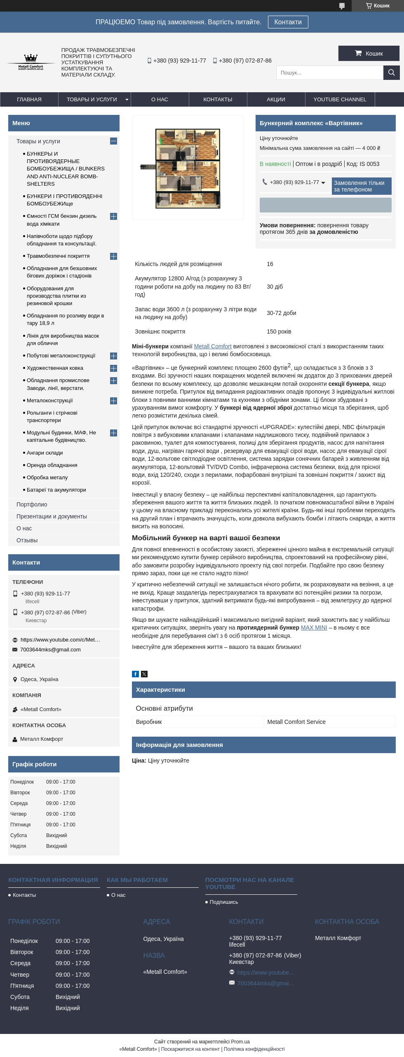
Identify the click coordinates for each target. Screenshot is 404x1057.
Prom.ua (240, 1042)
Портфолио (31, 504)
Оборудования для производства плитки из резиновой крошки (56, 295)
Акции (276, 99)
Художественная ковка (55, 368)
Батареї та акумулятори (56, 490)
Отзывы (27, 540)
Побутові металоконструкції (61, 355)
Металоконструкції (50, 400)
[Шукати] (391, 72)
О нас (159, 99)
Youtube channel (340, 99)
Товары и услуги (92, 99)
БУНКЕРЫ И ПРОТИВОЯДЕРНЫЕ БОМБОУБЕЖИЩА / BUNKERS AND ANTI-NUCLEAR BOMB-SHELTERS (66, 169)
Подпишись (224, 902)
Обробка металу (47, 477)
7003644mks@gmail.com (50, 649)
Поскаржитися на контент (190, 1049)
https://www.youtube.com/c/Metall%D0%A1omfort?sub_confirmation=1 (62, 640)
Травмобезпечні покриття (58, 256)
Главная (29, 99)
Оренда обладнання (52, 465)
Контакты (217, 99)
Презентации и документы (51, 516)
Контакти (288, 22)
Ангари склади (45, 453)
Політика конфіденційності (254, 1049)
